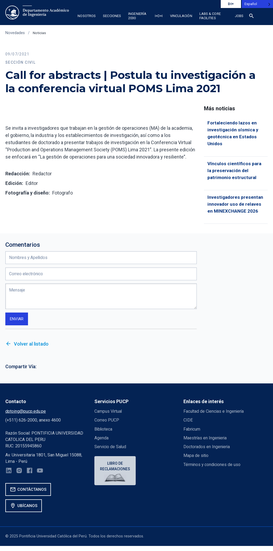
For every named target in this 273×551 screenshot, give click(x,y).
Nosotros (87, 16)
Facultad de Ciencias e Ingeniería (214, 415)
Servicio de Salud (110, 450)
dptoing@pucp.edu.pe (25, 415)
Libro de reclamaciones (116, 470)
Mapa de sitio (196, 459)
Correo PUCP (106, 424)
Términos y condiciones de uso (212, 468)
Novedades (15, 33)
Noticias (40, 33)
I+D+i (159, 16)
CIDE (188, 424)
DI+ (231, 4)
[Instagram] (19, 475)
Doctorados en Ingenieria (206, 450)
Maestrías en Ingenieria (205, 441)
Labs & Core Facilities (210, 16)
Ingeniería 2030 (137, 16)
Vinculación (181, 16)
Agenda (101, 441)
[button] (262, 19)
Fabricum (192, 432)
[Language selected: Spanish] (257, 4)
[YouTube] (41, 475)
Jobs (239, 16)
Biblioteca (103, 432)
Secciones (112, 16)
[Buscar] (251, 16)
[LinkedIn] (9, 475)
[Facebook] (30, 475)
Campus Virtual (108, 415)
